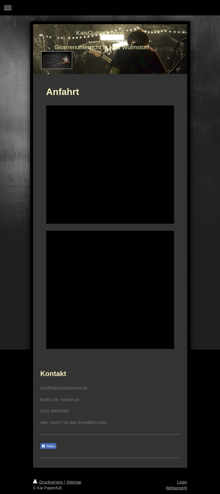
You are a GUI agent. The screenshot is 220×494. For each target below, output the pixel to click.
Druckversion (48, 482)
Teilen (48, 446)
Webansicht (176, 488)
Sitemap (74, 482)
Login (182, 482)
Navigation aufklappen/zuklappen (110, 7)
